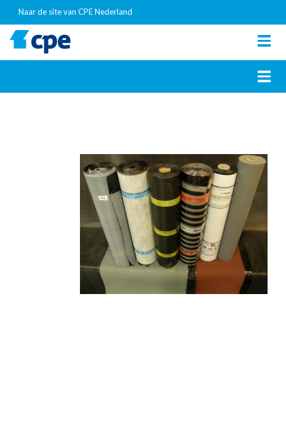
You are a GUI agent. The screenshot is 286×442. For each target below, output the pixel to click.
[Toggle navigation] (264, 40)
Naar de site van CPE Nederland (75, 12)
